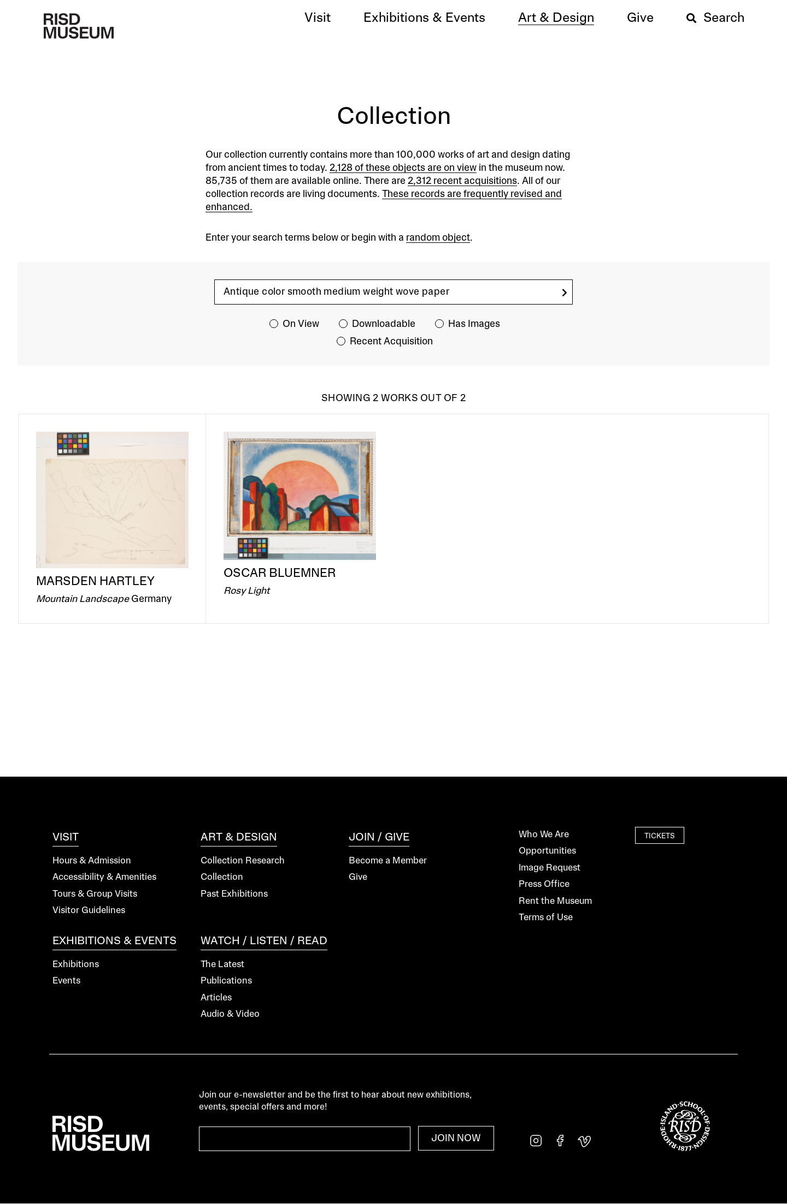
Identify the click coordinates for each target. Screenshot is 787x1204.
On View (301, 324)
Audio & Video (230, 1014)
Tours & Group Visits (94, 894)
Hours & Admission (91, 861)
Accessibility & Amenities (104, 877)
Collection (222, 877)
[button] (317, 18)
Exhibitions (75, 965)
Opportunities (547, 851)
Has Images (474, 324)
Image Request (549, 868)
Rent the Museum (555, 901)
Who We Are (544, 835)
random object (438, 238)
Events (66, 981)
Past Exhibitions (234, 894)
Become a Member (388, 861)
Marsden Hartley (95, 581)
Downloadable (383, 324)
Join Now (456, 1138)
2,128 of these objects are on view (403, 168)
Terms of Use (546, 918)
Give (358, 877)
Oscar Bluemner (280, 573)
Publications (226, 981)
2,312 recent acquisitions (462, 181)
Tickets (659, 836)
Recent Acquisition (391, 341)
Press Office (544, 884)
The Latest (222, 965)
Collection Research (243, 861)
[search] (564, 293)
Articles (216, 998)
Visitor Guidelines (88, 911)
